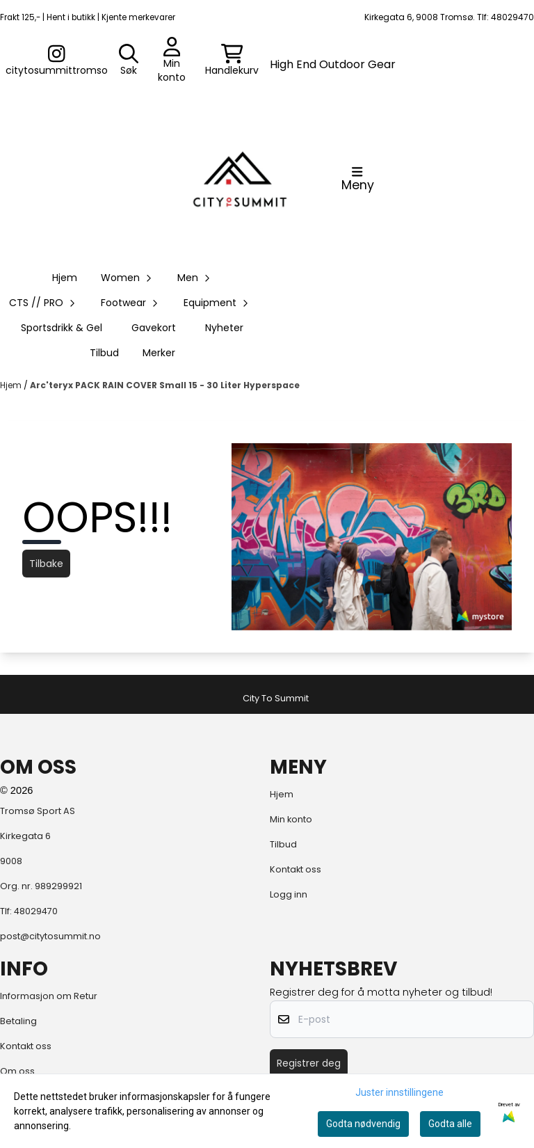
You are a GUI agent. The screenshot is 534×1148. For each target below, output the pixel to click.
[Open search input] (128, 60)
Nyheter (224, 328)
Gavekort (153, 328)
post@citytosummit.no (50, 936)
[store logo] (240, 179)
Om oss (17, 1071)
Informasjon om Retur (48, 996)
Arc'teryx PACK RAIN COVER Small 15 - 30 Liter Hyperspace (165, 385)
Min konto (291, 819)
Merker (159, 353)
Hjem (12, 385)
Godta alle (450, 1123)
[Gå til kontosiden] (56, 60)
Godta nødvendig (363, 1123)
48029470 (36, 911)
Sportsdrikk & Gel (61, 328)
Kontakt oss (295, 869)
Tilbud (104, 353)
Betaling (18, 1021)
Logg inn (288, 894)
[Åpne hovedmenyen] (358, 179)
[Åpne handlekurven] (232, 60)
